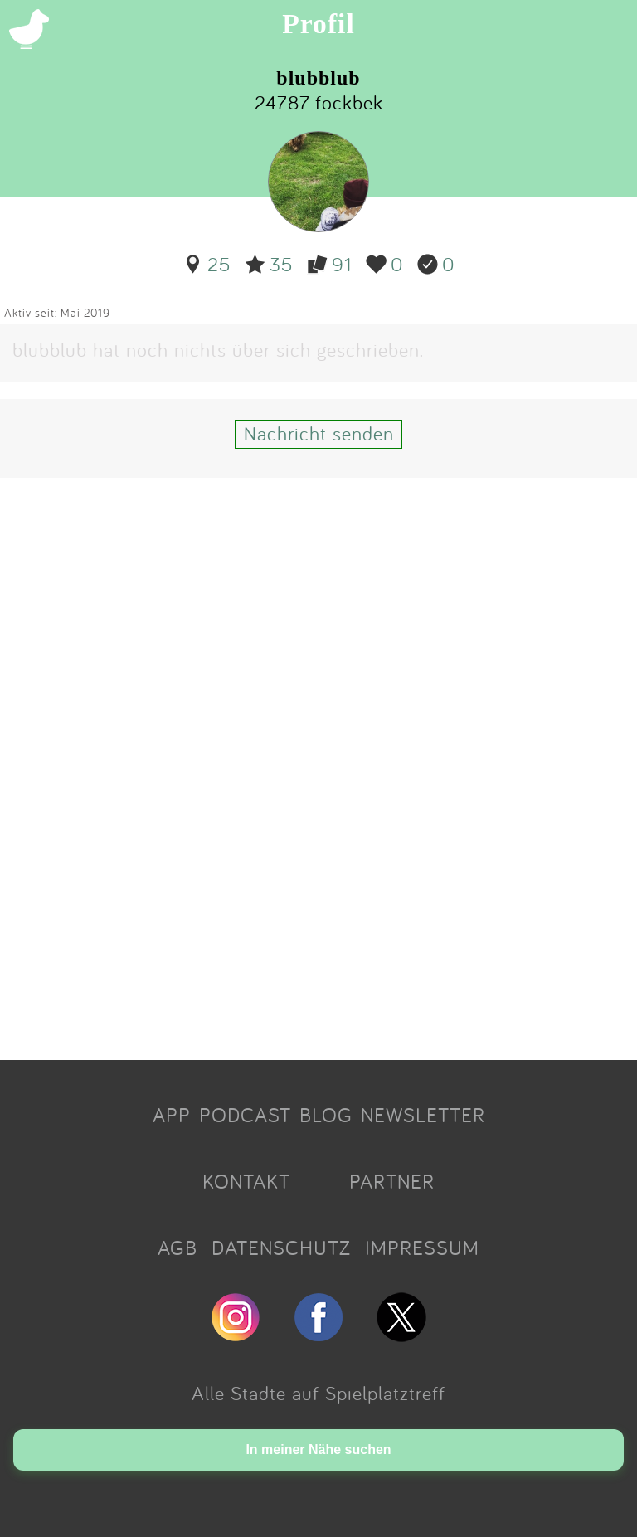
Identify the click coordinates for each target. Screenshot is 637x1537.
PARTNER (392, 1181)
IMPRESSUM (422, 1247)
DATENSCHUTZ (281, 1247)
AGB (177, 1247)
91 (329, 263)
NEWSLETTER (423, 1115)
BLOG (326, 1115)
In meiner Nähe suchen (318, 1449)
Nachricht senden (319, 433)
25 (206, 263)
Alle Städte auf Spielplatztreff (318, 1392)
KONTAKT (246, 1181)
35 (269, 263)
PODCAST (245, 1115)
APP (172, 1115)
